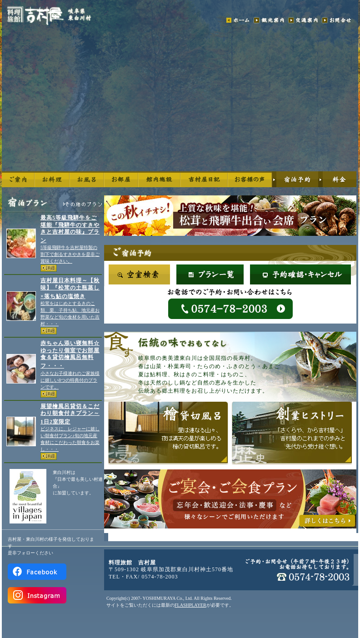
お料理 (52, 179)
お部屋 (121, 179)
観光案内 (269, 20)
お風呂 (87, 179)
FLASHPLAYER (190, 605)
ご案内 (18, 179)
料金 (337, 179)
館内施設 (159, 179)
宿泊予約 (295, 179)
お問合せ (339, 20)
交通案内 (303, 20)
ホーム (238, 20)
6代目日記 (204, 179)
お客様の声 (250, 179)
